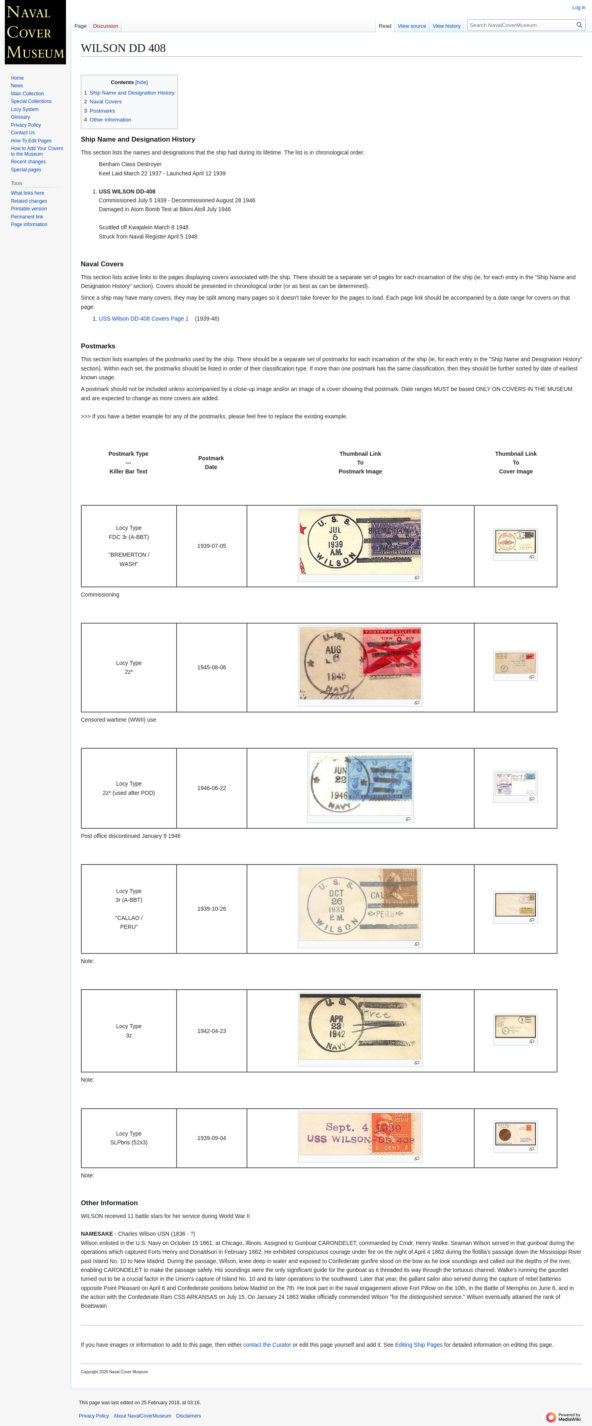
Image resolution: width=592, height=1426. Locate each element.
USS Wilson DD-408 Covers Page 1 (144, 318)
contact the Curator (267, 1345)
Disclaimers (188, 1416)
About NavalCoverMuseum (142, 1416)
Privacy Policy (94, 1416)
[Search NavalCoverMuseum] (526, 25)
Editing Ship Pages (418, 1345)
